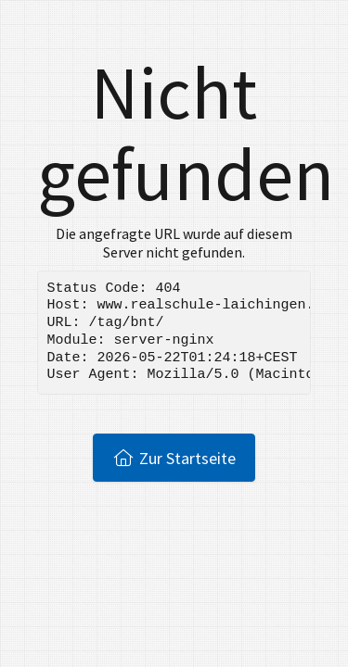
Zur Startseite (174, 458)
